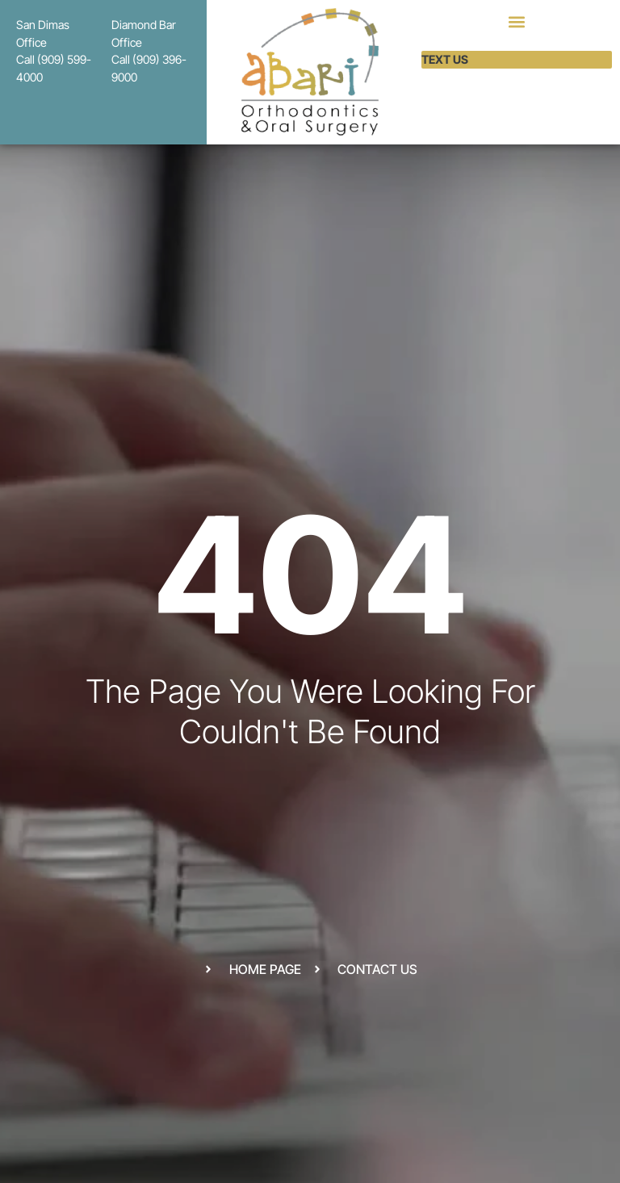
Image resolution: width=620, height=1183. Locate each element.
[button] (516, 21)
